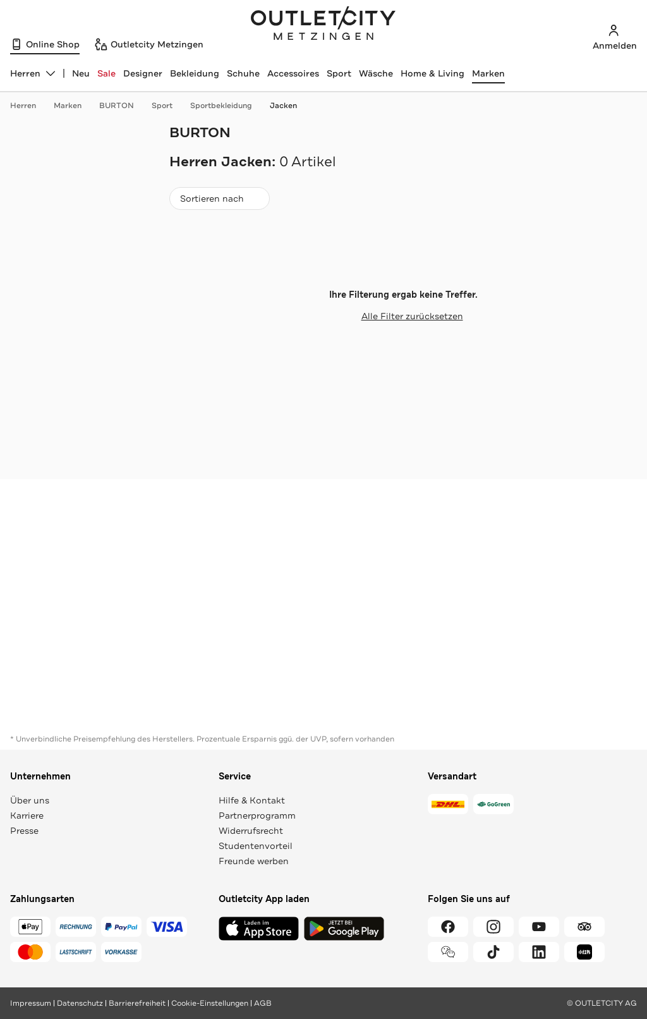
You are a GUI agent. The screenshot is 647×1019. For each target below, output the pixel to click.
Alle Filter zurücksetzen (403, 316)
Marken (488, 73)
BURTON (123, 106)
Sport (339, 73)
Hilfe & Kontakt (252, 800)
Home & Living (432, 73)
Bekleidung (194, 73)
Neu (81, 73)
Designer (142, 73)
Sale (106, 73)
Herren (29, 106)
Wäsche (376, 73)
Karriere (27, 815)
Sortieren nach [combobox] (219, 201)
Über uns (29, 800)
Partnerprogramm (257, 815)
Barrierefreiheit (137, 1003)
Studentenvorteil (256, 845)
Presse (24, 830)
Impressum (30, 1003)
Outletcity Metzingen (323, 24)
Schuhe (243, 73)
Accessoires (293, 73)
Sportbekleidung (227, 106)
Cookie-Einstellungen (209, 1003)
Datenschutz (80, 1003)
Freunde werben (254, 861)
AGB (263, 1003)
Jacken (283, 106)
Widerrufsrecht (251, 830)
